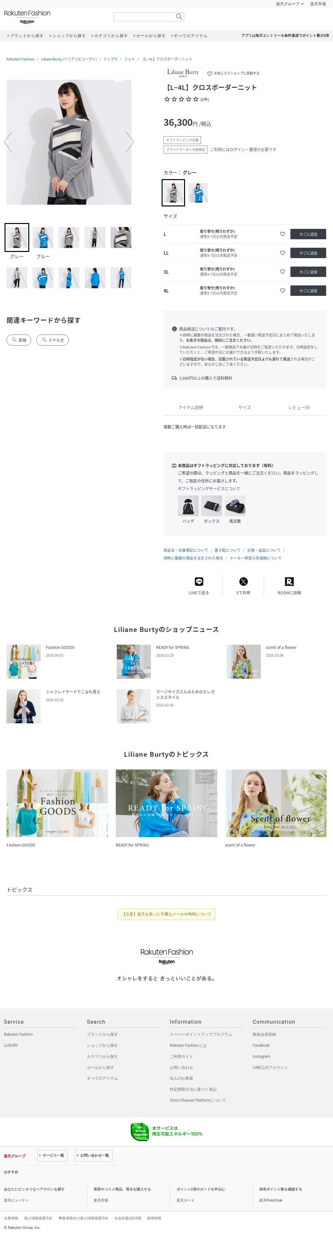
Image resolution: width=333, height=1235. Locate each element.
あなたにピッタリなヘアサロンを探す (34, 1189)
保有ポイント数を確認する (280, 1189)
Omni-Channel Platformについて (198, 1100)
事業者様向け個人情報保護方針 (84, 1218)
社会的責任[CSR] (127, 1218)
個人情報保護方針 (38, 1218)
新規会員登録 (264, 1034)
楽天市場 (318, 4)
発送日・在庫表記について (186, 550)
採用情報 (154, 1218)
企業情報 (11, 1218)
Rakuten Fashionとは (188, 1045)
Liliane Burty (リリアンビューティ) (69, 59)
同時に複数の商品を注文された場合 (193, 558)
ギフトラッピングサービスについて (209, 489)
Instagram (261, 1056)
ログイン (237, 149)
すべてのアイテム (102, 1078)
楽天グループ (288, 4)
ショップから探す (102, 1045)
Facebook (261, 1045)
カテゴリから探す (102, 1056)
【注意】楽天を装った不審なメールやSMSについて (167, 914)
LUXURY (11, 1045)
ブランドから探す (102, 1034)
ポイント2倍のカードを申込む (201, 1189)
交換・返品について (264, 550)
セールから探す (100, 1067)
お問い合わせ (181, 1067)
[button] (8, 142)
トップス (110, 59)
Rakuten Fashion (54, 17)
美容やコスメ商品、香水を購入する (122, 1189)
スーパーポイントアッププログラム (201, 1034)
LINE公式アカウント (270, 1067)
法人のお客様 (181, 1078)
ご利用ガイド (181, 1056)
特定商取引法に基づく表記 (193, 1089)
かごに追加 (308, 234)
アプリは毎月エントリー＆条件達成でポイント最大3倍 (285, 35)
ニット (129, 59)
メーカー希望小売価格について (256, 558)
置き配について (228, 550)
